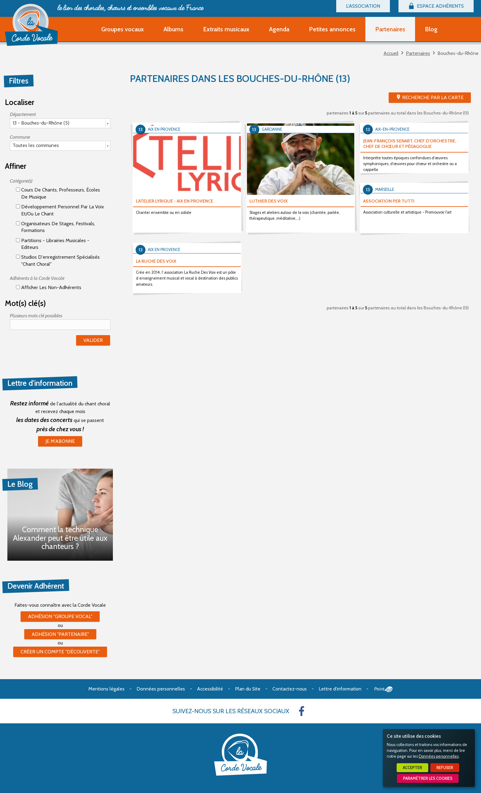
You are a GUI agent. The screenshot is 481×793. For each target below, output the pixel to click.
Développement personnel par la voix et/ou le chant (60, 210)
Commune (20, 137)
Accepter (412, 767)
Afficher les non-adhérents (48, 287)
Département (23, 114)
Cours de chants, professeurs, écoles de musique (58, 193)
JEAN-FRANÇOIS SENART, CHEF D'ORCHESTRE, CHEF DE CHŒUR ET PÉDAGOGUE (409, 143)
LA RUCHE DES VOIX (156, 261)
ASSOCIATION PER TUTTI (388, 201)
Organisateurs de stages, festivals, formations (55, 227)
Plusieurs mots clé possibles (36, 316)
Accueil (390, 53)
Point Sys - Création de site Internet (384, 689)
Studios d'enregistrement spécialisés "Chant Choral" (58, 260)
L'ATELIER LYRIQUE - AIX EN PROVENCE (174, 201)
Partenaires (418, 53)
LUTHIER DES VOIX (268, 201)
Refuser (445, 767)
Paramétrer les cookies (427, 778)
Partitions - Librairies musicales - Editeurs (52, 244)
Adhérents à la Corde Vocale (37, 278)
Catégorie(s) (21, 181)
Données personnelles (439, 756)
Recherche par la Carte (433, 97)
